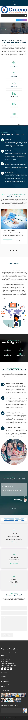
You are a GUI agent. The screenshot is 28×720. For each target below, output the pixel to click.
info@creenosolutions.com (14, 559)
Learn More (19, 240)
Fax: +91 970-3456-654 (14, 582)
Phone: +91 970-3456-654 (14, 561)
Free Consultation (21, 20)
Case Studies (4, 679)
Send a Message (14, 563)
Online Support (5, 681)
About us (3, 686)
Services (3, 676)
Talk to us (8, 240)
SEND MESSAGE (7, 634)
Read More (3, 29)
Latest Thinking (5, 684)
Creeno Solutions (4, 717)
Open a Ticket (14, 585)
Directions (14, 542)
